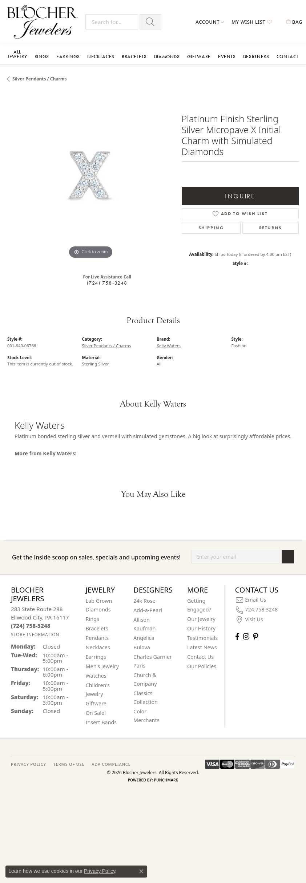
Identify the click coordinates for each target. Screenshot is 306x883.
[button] (210, 22)
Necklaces (100, 57)
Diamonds (167, 57)
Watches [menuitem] (96, 675)
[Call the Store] (31, 625)
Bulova (141, 647)
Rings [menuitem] (92, 618)
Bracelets (134, 57)
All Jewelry (17, 54)
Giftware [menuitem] (96, 703)
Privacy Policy (99, 871)
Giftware (199, 57)
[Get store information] (35, 634)
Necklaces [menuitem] (98, 647)
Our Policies (201, 666)
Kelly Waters (169, 345)
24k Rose (144, 600)
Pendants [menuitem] (97, 637)
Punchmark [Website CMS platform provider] (166, 780)
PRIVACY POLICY (28, 764)
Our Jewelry (201, 618)
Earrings (68, 57)
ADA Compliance (111, 764)
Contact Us (200, 656)
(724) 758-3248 (107, 283)
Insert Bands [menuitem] (101, 722)
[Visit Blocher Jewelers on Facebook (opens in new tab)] (237, 636)
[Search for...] (111, 21)
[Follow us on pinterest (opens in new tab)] (255, 636)
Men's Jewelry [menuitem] (102, 666)
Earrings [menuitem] (96, 656)
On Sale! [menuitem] (96, 712)
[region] (90, 177)
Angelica (143, 637)
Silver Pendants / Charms (39, 79)
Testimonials (202, 637)
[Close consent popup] (141, 871)
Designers (256, 57)
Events (227, 57)
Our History (201, 628)
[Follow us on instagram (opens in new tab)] (246, 636)
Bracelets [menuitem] (97, 628)
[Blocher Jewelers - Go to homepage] (44, 22)
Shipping (211, 228)
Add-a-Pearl (147, 610)
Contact (288, 57)
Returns (270, 228)
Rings (42, 57)
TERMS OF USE (68, 764)
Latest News (202, 647)
